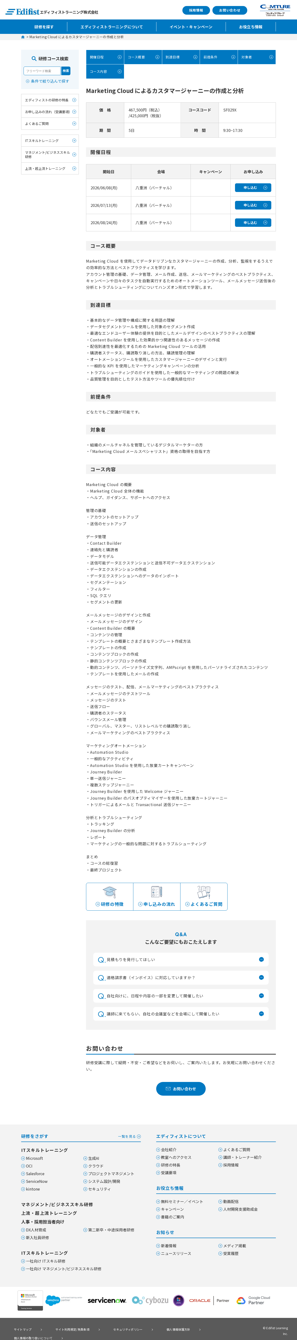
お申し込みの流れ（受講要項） (48, 111)
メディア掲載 (234, 1246)
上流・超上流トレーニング (45, 168)
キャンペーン (172, 1210)
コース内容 (98, 71)
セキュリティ (99, 1189)
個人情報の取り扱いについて (201, 1329)
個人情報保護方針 (153, 1329)
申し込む (250, 187)
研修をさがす (81, 1136)
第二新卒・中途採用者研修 (111, 1230)
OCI (29, 1166)
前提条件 (209, 57)
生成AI (93, 1159)
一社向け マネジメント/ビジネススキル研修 (63, 1269)
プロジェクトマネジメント (111, 1174)
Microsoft (34, 1159)
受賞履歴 (231, 1254)
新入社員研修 (37, 1238)
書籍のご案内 (172, 1217)
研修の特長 (170, 1165)
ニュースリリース (176, 1254)
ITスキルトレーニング (42, 140)
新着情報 (168, 1246)
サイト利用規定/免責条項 (61, 1329)
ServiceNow (37, 1182)
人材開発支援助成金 (240, 1210)
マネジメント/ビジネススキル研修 (47, 154)
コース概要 (136, 57)
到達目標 (172, 57)
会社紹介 (168, 1150)
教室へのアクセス (176, 1158)
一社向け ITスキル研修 (45, 1262)
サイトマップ (19, 1329)
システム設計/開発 (104, 1182)
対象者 (245, 57)
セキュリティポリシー (110, 1329)
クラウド (96, 1166)
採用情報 (196, 10)
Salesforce (35, 1174)
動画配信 (231, 1202)
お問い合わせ (230, 10)
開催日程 (96, 57)
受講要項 (168, 1173)
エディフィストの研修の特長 (46, 100)
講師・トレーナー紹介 (242, 1158)
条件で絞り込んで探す (50, 81)
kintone (33, 1189)
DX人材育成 (36, 1230)
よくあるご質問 (37, 123)
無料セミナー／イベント (182, 1202)
